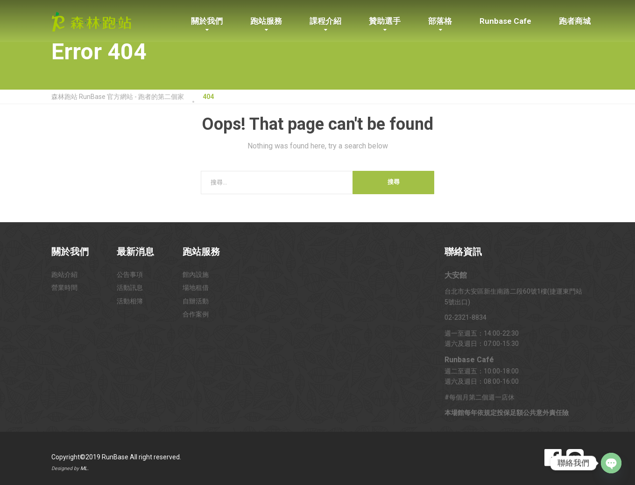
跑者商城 (575, 21)
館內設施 (196, 274)
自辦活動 (196, 301)
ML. (84, 468)
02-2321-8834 (465, 317)
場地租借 (196, 287)
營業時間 (64, 287)
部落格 (440, 21)
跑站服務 (266, 21)
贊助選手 (385, 21)
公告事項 (130, 274)
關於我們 (207, 21)
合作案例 (196, 314)
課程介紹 (325, 21)
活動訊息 (130, 287)
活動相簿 (130, 301)
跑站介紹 (64, 274)
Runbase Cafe (505, 21)
